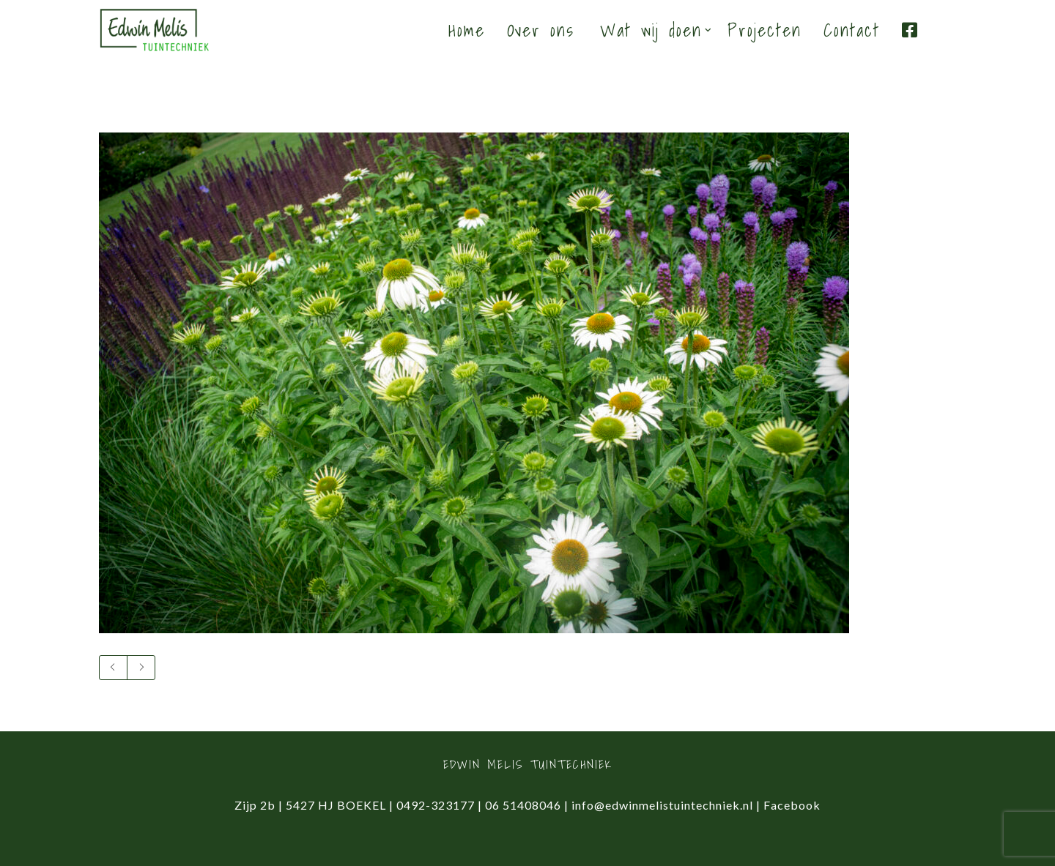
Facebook (792, 805)
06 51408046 (523, 805)
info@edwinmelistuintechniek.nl (662, 805)
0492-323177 (435, 805)
